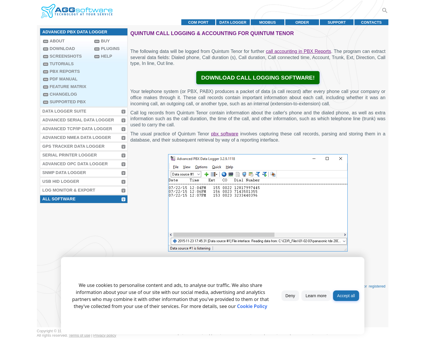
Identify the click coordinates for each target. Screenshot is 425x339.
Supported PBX (68, 101)
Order (302, 22)
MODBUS (267, 22)
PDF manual (64, 79)
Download (62, 48)
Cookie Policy (252, 306)
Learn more (316, 295)
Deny (290, 295)
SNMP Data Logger (64, 172)
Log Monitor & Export (68, 190)
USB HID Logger (60, 181)
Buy (105, 41)
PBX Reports (65, 71)
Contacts (371, 22)
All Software (59, 199)
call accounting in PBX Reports (298, 51)
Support (337, 22)
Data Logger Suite (64, 111)
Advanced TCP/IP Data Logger (77, 128)
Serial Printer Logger (69, 155)
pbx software (224, 133)
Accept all (346, 295)
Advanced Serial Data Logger (78, 120)
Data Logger (232, 22)
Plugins (110, 48)
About (57, 41)
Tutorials (62, 63)
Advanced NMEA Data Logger (76, 137)
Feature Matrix (68, 86)
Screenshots (66, 56)
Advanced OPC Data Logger (75, 163)
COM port (198, 22)
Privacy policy (104, 335)
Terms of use (79, 335)
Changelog (63, 94)
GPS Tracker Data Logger (73, 146)
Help (106, 56)
